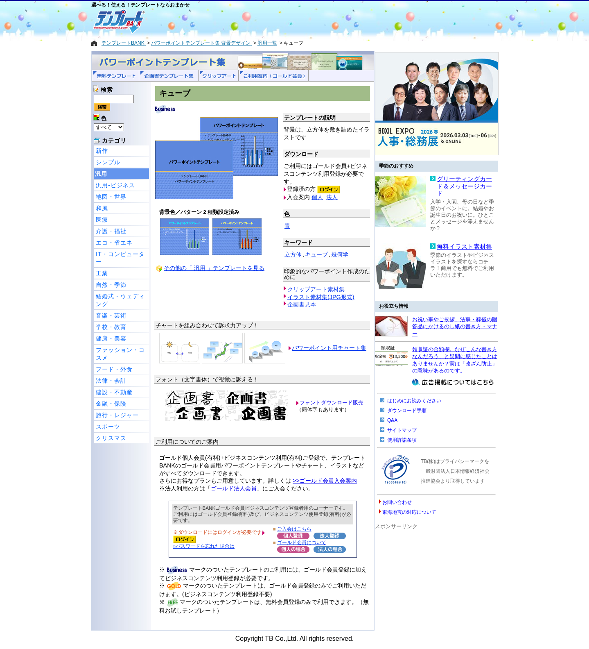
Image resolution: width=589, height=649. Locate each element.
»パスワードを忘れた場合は (204, 546)
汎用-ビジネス (115, 185)
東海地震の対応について (409, 512)
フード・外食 (114, 369)
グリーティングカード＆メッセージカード (464, 186)
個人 (317, 197)
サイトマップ (402, 430)
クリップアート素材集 (316, 289)
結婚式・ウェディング (120, 300)
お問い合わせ (397, 502)
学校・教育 (111, 327)
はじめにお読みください (414, 401)
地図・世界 (111, 196)
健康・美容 (111, 338)
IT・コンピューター (120, 258)
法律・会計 (111, 380)
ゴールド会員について (301, 542)
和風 (102, 208)
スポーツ (108, 426)
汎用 (101, 173)
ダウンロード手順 (407, 410)
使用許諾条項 (402, 440)
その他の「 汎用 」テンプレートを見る (214, 268)
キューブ (316, 254)
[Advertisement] (265, 21)
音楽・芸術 (111, 315)
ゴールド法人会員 (234, 488)
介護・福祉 (111, 231)
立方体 (293, 254)
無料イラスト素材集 (464, 246)
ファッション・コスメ (120, 354)
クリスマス (111, 438)
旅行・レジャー (117, 415)
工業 (102, 273)
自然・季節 (111, 284)
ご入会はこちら (294, 528)
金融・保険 (111, 403)
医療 (102, 219)
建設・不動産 (114, 392)
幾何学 (339, 254)
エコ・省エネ (114, 242)
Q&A (392, 420)
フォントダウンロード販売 (331, 402)
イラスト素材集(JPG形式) (320, 297)
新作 (102, 151)
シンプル (108, 162)
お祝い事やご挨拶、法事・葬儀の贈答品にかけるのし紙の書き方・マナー (454, 326)
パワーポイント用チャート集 (329, 348)
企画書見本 (301, 304)
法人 (332, 197)
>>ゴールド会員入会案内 (325, 480)
